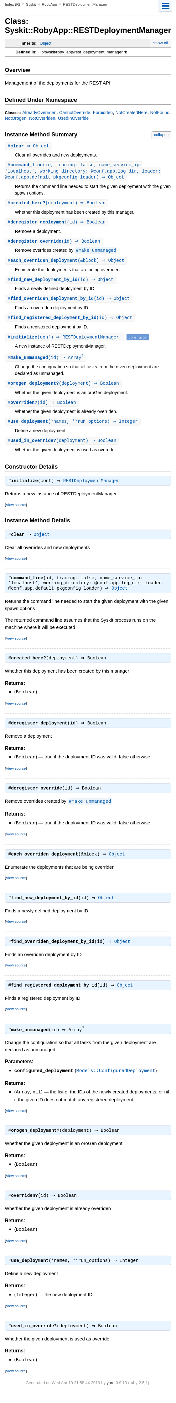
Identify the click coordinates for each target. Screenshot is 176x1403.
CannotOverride (74, 112)
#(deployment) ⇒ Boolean (57, 204)
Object (46, 43)
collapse (161, 134)
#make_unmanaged (96, 253)
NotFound (160, 112)
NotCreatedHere (132, 112)
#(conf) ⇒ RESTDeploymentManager (65, 341)
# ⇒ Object (29, 146)
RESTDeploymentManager (93, 486)
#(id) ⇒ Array (46, 361)
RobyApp (49, 4)
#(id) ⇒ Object (61, 282)
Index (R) (12, 4)
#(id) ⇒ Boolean (57, 224)
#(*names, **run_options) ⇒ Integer (73, 426)
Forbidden (103, 112)
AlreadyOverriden (39, 112)
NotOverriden (42, 118)
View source (16, 510)
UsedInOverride (73, 118)
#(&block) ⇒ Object (67, 263)
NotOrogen (16, 118)
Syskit (31, 4)
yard (111, 1393)
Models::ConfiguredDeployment (115, 1080)
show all (160, 43)
